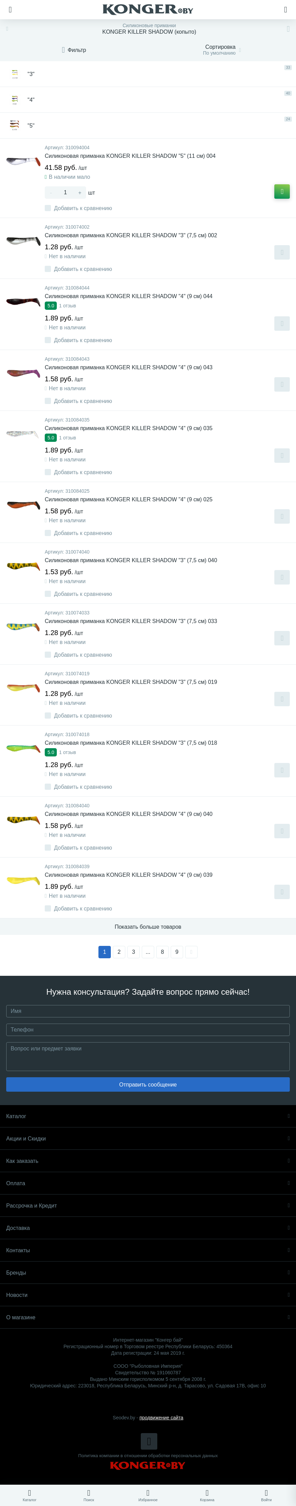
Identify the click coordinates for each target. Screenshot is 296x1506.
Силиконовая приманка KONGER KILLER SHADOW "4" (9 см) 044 (129, 296)
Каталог (148, 1116)
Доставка (148, 1228)
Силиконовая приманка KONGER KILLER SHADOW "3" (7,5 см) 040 (131, 560)
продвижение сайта (161, 1417)
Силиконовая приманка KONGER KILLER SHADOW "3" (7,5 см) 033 (131, 621)
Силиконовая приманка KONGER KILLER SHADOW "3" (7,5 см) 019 (131, 682)
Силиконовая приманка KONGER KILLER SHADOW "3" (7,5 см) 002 (131, 235)
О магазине (148, 1317)
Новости (148, 1295)
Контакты (148, 1250)
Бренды (148, 1273)
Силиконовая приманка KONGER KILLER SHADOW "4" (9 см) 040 (129, 814)
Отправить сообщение (148, 1085)
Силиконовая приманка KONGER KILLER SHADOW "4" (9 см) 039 (129, 875)
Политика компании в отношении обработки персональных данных (148, 1455)
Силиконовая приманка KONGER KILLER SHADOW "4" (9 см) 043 (129, 367)
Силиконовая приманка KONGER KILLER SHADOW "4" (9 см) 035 (129, 428)
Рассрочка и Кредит (148, 1206)
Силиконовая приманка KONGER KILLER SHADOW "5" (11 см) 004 (130, 156)
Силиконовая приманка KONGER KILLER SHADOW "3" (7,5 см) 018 (131, 743)
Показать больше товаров (148, 927)
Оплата (148, 1183)
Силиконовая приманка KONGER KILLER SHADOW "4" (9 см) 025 (129, 499)
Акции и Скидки (148, 1139)
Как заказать (148, 1161)
